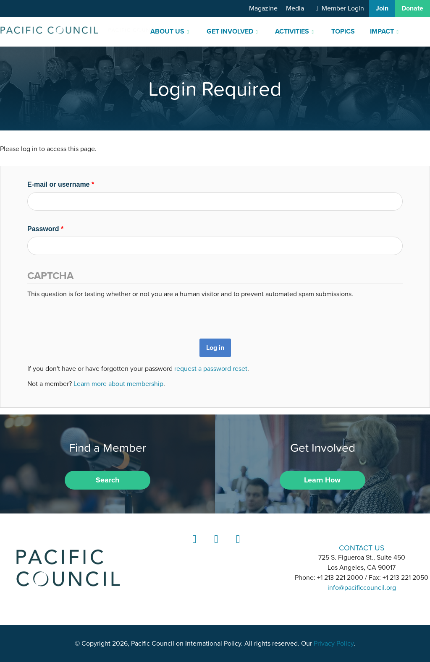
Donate (412, 8)
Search (107, 480)
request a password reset (210, 369)
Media (295, 8)
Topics (343, 31)
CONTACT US (362, 547)
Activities (292, 31)
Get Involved (230, 31)
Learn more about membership (118, 384)
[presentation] (91, 315)
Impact (382, 31)
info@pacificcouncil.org (362, 588)
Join (382, 8)
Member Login (343, 8)
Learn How (322, 480)
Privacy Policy (334, 643)
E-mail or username (60, 184)
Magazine (263, 8)
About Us (167, 31)
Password (45, 228)
